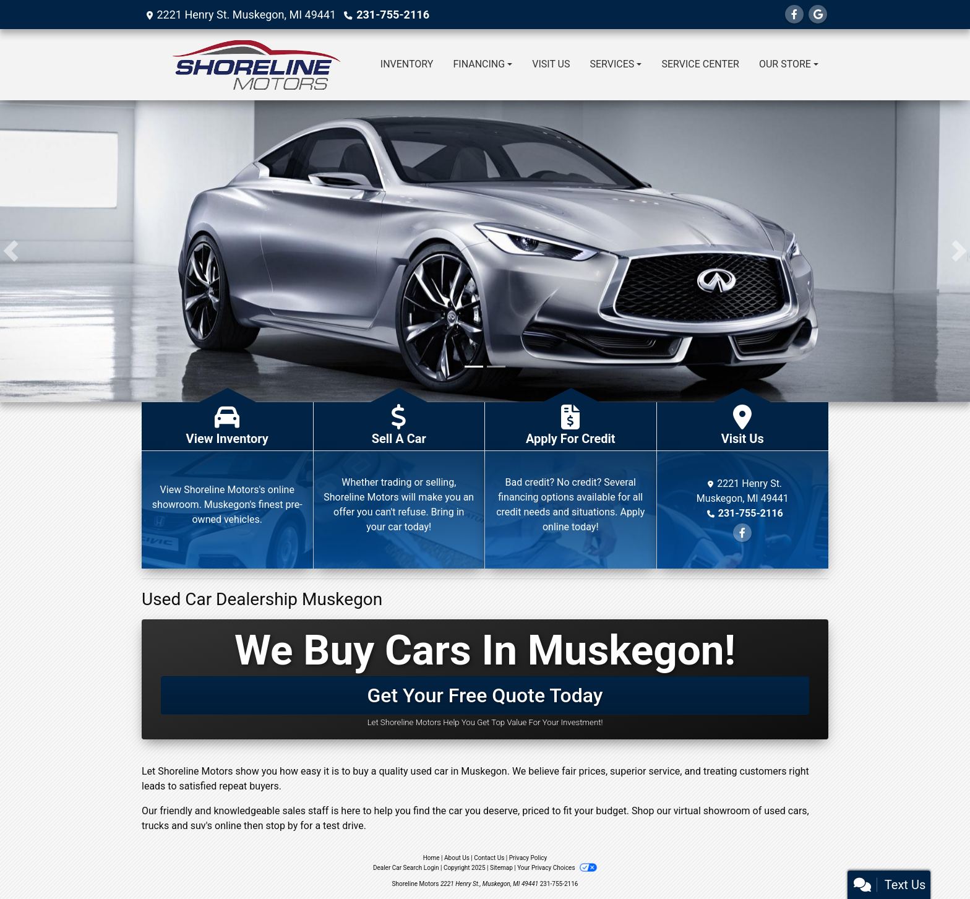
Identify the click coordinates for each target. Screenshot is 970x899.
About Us (457, 857)
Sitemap (501, 867)
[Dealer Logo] (256, 64)
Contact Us (489, 857)
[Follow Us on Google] (818, 14)
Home (431, 857)
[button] (11, 251)
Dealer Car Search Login (406, 867)
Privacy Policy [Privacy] (528, 857)
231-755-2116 (392, 14)
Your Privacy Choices (557, 867)
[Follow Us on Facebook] (794, 14)
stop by (281, 826)
